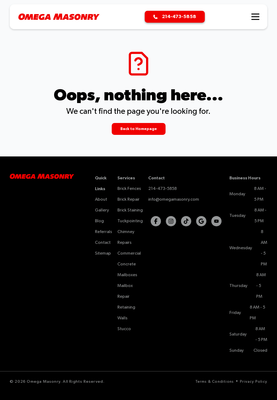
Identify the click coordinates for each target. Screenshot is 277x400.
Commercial (129, 253)
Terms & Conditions (214, 382)
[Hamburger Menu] (255, 16)
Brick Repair (128, 199)
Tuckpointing (130, 221)
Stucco (124, 329)
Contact (103, 243)
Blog (99, 221)
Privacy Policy (253, 382)
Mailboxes (127, 275)
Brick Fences (129, 189)
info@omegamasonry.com (173, 199)
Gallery (102, 210)
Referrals (103, 232)
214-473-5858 (162, 189)
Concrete (126, 264)
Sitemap (103, 253)
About (101, 199)
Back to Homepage (138, 129)
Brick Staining (130, 210)
